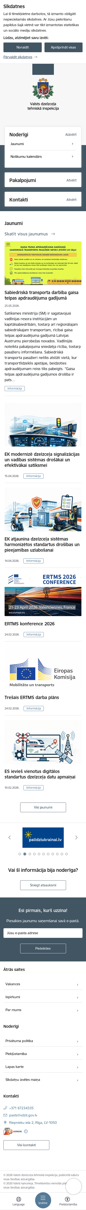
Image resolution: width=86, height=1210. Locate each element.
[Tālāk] (76, 837)
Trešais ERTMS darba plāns (32, 697)
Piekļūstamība (16, 1054)
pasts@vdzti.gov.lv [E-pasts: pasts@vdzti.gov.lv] (23, 1115)
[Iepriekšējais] (9, 837)
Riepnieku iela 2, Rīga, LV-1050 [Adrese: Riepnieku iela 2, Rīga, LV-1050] (33, 1122)
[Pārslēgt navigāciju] (43, 1200)
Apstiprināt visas (63, 47)
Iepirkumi (13, 997)
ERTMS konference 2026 (30, 623)
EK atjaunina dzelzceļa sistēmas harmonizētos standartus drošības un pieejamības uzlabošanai (42, 544)
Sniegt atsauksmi (43, 885)
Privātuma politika (19, 1041)
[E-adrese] (12, 1131)
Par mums (13, 1010)
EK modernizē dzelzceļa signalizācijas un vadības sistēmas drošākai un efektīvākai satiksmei (42, 459)
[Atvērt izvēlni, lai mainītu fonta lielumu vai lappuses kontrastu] (67, 1202)
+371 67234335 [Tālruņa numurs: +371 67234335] (21, 1108)
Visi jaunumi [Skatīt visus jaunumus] (43, 807)
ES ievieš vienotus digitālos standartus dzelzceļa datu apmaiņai (40, 774)
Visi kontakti (26, 1145)
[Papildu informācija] (26, 1131)
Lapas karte (15, 1066)
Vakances (13, 984)
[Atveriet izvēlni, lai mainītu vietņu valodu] (19, 1202)
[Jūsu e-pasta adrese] (43, 933)
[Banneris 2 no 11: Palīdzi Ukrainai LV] (43, 837)
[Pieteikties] (43, 948)
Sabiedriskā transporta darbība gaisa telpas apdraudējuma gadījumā (41, 295)
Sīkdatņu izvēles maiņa (23, 1079)
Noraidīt (23, 47)
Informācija (15, 388)
